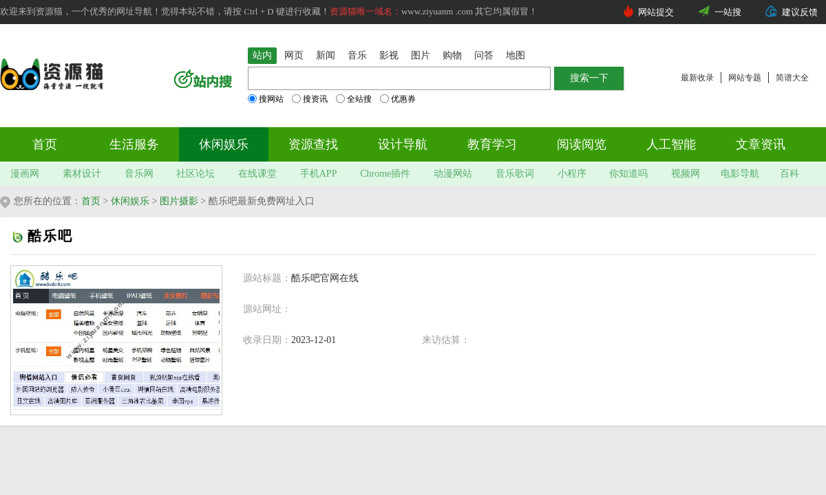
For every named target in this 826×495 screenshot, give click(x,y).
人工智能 (671, 144)
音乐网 (139, 173)
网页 (294, 55)
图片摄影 (179, 201)
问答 (484, 55)
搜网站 (266, 99)
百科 (789, 173)
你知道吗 (628, 173)
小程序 (572, 173)
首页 (44, 144)
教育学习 (492, 144)
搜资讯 (310, 99)
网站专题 (744, 77)
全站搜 (354, 99)
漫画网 (24, 173)
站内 (262, 55)
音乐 (357, 55)
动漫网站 (453, 173)
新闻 (325, 55)
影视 (389, 55)
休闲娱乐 (223, 144)
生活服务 (134, 144)
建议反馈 (800, 12)
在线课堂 (257, 173)
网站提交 (656, 12)
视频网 (685, 173)
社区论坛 (195, 173)
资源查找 (313, 144)
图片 (420, 55)
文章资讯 (760, 144)
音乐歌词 (515, 173)
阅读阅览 (581, 144)
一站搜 (727, 12)
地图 (515, 55)
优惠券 (398, 99)
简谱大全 (792, 77)
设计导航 (402, 144)
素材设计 (82, 173)
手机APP (318, 173)
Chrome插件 (385, 173)
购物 (452, 55)
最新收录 (697, 77)
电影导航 (740, 173)
